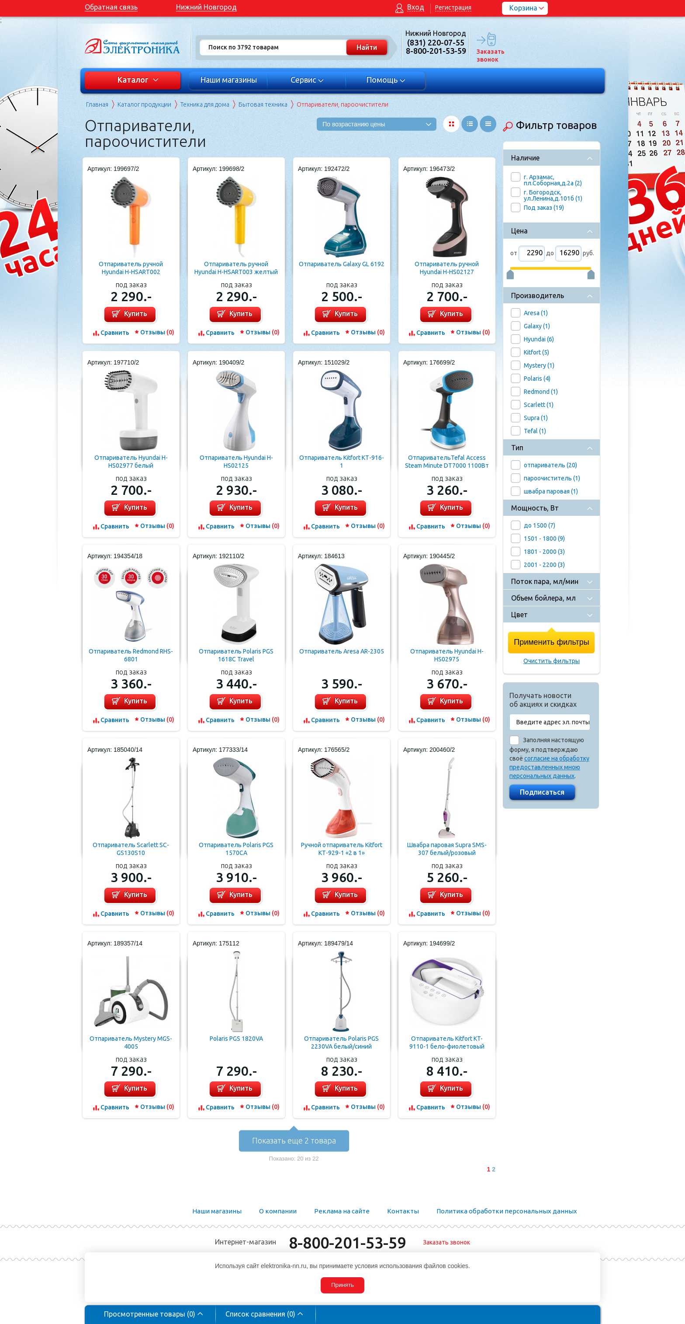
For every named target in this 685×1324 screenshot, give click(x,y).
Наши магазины (228, 79)
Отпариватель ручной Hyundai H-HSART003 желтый (236, 268)
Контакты (403, 1211)
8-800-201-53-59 (347, 1242)
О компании (278, 1211)
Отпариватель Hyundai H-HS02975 (447, 655)
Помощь (386, 79)
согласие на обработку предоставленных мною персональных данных (549, 767)
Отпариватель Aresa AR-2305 (341, 651)
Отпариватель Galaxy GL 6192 (341, 264)
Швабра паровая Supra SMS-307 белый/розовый (447, 848)
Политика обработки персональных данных (506, 1211)
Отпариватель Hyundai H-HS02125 (236, 461)
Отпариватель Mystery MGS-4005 (131, 1042)
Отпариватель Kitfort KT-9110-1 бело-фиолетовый (446, 1042)
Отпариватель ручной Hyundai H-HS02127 (447, 268)
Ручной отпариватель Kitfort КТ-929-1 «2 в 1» (341, 848)
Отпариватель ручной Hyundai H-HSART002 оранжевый (131, 268)
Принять (342, 1285)
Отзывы (157, 332)
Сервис (307, 79)
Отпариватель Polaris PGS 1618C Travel (236, 655)
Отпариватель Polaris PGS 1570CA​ (236, 848)
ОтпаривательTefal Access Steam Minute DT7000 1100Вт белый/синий (447, 461)
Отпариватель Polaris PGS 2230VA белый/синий (341, 1042)
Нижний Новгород (206, 7)
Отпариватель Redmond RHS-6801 (131, 655)
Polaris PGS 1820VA (236, 1038)
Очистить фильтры (551, 660)
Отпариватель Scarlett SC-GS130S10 (131, 848)
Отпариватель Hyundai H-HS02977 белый (131, 461)
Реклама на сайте (342, 1211)
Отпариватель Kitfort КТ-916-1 (341, 461)
